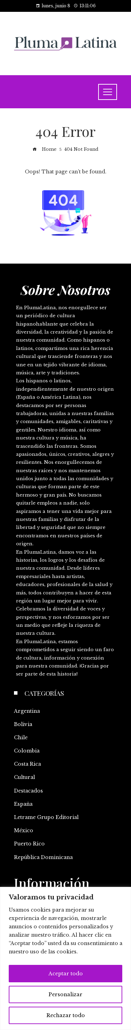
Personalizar (65, 994)
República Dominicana (43, 857)
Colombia (26, 751)
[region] (65, 958)
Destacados (28, 791)
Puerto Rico (29, 844)
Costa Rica (27, 764)
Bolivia (23, 724)
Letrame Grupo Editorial (46, 817)
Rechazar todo (66, 1015)
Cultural (24, 777)
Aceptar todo (65, 973)
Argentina (27, 711)
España (23, 804)
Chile (21, 737)
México (23, 830)
